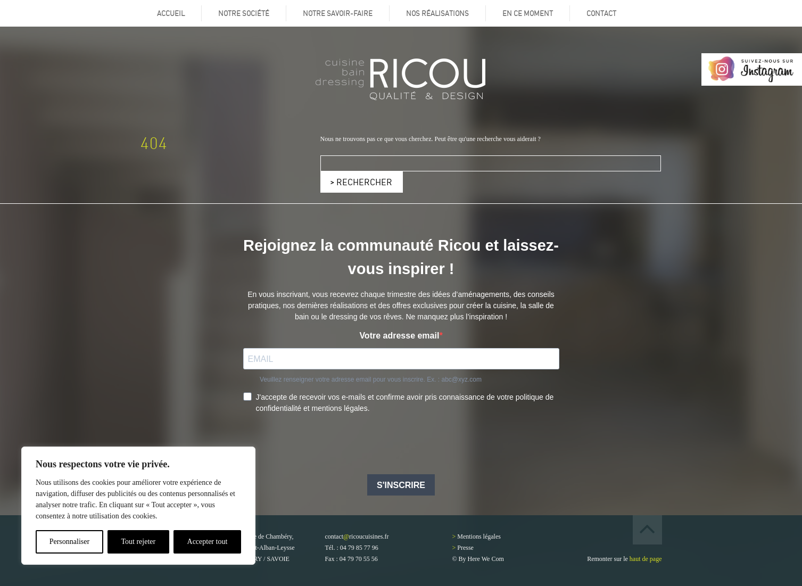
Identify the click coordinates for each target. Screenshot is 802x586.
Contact (601, 13)
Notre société (243, 13)
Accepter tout (207, 542)
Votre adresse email (399, 335)
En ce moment (527, 13)
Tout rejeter (138, 542)
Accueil (171, 13)
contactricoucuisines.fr (356, 536)
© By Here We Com (478, 559)
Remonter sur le (624, 559)
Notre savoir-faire (338, 13)
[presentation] (324, 445)
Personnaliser (69, 542)
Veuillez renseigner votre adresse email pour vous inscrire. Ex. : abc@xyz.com (371, 379)
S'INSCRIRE (401, 485)
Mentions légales (479, 536)
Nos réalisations (437, 13)
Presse (465, 547)
